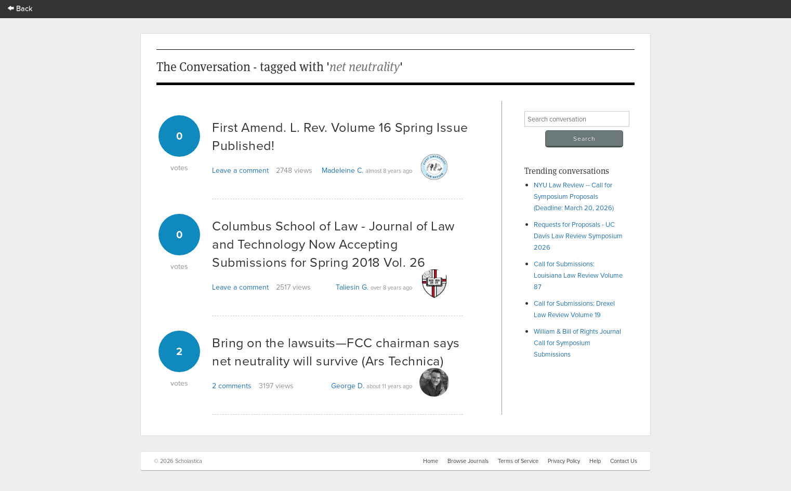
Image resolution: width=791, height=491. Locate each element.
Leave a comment (240, 170)
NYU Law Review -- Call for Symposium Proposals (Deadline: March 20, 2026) (574, 196)
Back (20, 8)
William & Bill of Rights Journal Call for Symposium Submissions (577, 342)
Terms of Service (518, 461)
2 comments (232, 385)
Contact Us (623, 461)
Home (430, 461)
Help (595, 461)
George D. (347, 385)
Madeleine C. (342, 170)
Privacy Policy (564, 461)
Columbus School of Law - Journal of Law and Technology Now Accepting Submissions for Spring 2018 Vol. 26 (333, 243)
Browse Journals (468, 461)
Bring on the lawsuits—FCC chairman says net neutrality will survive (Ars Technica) (336, 351)
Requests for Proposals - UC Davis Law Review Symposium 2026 (578, 236)
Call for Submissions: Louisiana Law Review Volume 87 (578, 275)
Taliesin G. (352, 287)
